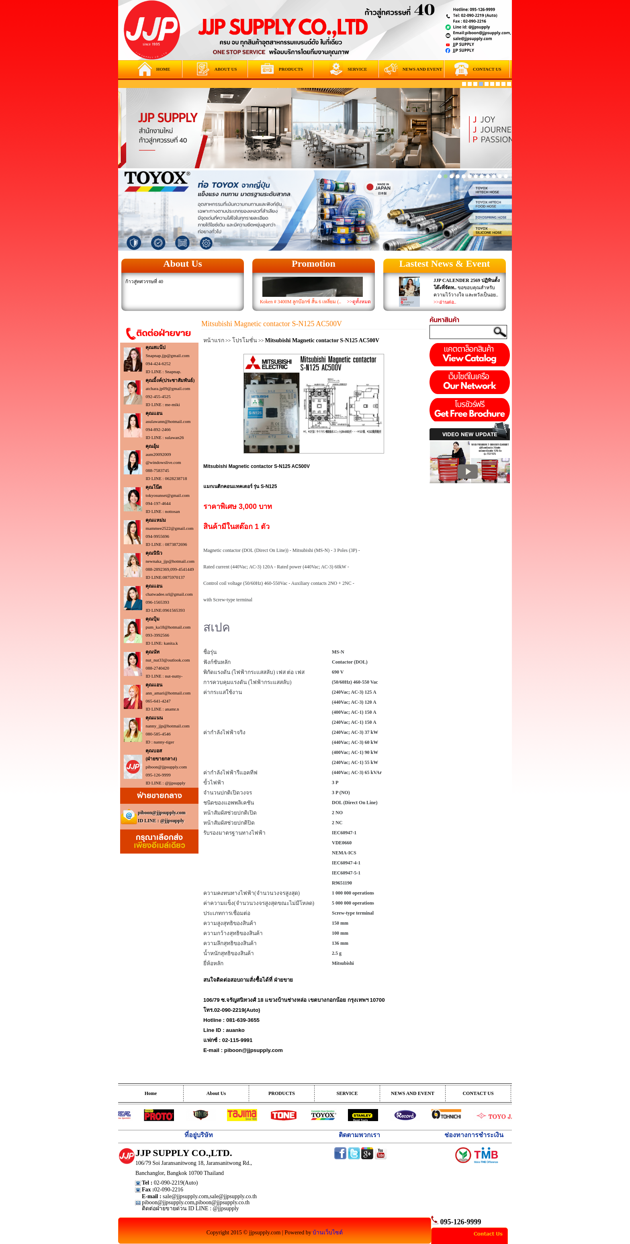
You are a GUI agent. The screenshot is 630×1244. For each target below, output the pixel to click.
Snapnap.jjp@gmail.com (167, 355)
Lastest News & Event (444, 263)
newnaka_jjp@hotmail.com (169, 561)
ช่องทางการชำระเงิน (473, 1135)
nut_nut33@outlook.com (167, 660)
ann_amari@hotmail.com (167, 692)
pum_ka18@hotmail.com (167, 627)
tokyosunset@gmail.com (167, 495)
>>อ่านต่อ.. (445, 302)
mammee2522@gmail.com (169, 528)
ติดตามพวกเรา (359, 1135)
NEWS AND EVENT (412, 1093)
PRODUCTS (281, 1093)
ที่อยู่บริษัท (198, 1135)
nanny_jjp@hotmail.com (167, 725)
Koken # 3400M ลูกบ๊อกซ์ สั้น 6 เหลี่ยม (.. (301, 301)
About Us (182, 263)
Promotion (313, 263)
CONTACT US (477, 1093)
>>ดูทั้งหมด (359, 301)
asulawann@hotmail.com (167, 421)
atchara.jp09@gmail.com (167, 388)
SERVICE (347, 1093)
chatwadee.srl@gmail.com (168, 594)
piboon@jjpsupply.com (166, 766)
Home (151, 1093)
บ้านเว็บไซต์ (328, 1233)
